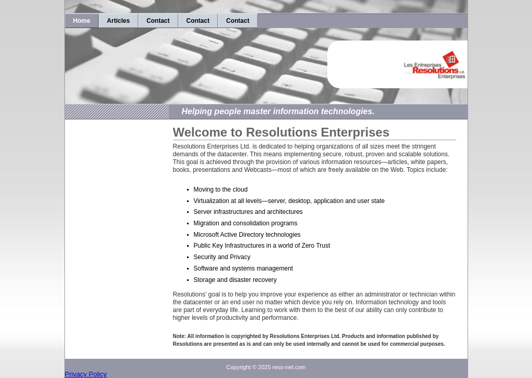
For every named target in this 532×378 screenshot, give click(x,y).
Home (81, 20)
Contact (158, 20)
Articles (118, 20)
